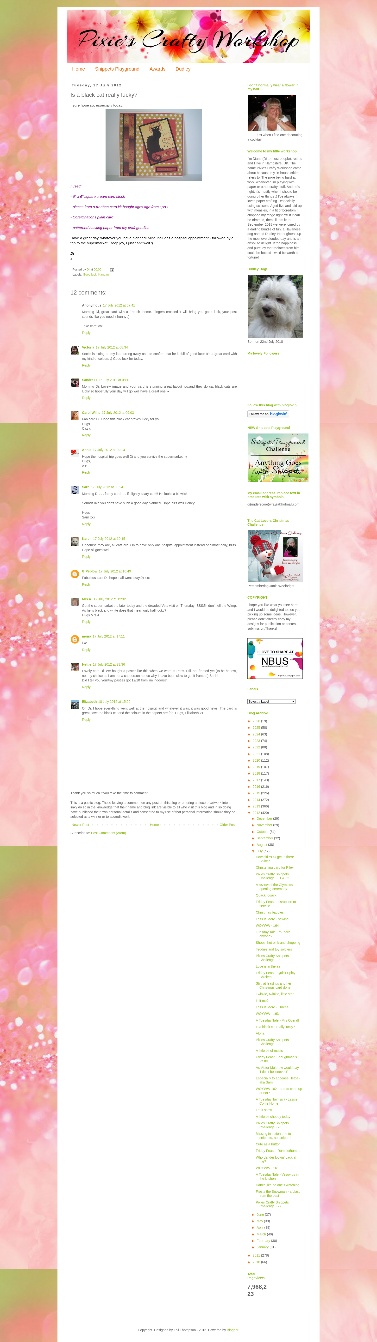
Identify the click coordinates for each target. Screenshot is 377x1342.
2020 (257, 760)
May (260, 1221)
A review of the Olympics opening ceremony (274, 887)
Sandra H (89, 380)
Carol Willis (91, 413)
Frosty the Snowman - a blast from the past (278, 1194)
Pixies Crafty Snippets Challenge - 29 (272, 1042)
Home (78, 69)
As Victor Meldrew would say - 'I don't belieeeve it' (278, 1070)
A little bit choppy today (273, 1117)
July (260, 851)
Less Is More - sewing (272, 919)
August (262, 845)
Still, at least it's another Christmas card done (273, 985)
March (262, 1234)
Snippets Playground (117, 69)
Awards (157, 69)
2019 (257, 767)
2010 (257, 1262)
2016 (257, 786)
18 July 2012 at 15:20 (114, 702)
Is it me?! (263, 1001)
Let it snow (264, 1110)
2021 (257, 754)
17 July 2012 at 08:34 (112, 347)
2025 (257, 727)
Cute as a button (268, 1144)
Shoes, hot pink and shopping (278, 943)
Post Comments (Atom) (108, 833)
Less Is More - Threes (272, 1007)
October (263, 832)
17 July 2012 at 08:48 (114, 380)
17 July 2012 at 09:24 (107, 487)
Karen (87, 539)
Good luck (90, 274)
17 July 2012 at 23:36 (109, 664)
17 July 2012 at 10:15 (109, 539)
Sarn (85, 487)
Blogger (232, 1330)
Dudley (183, 69)
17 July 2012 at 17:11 (109, 636)
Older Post (228, 825)
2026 (257, 721)
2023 (257, 741)
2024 (257, 734)
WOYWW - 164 (267, 925)
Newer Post (80, 825)
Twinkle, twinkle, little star (275, 994)
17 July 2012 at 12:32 (110, 599)
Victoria (88, 347)
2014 (257, 800)
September (265, 838)
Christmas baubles (270, 912)
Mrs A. (87, 599)
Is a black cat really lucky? (275, 1027)
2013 (257, 806)
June (261, 1214)
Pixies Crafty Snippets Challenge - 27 (272, 1204)
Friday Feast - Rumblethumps (278, 1151)
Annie (86, 450)
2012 (257, 813)
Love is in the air (268, 966)
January (263, 1247)
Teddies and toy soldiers (274, 949)
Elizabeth (89, 702)
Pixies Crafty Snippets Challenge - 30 (272, 958)
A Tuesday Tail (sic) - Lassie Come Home (276, 1101)
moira (86, 636)
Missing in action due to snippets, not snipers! (273, 1136)
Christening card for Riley (275, 867)
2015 (257, 793)
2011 (257, 1255)
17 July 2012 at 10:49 (115, 571)
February (264, 1241)
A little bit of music (269, 1051)
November (265, 825)
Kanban (103, 274)
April (260, 1227)
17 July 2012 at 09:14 (109, 450)
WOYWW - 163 (267, 1014)
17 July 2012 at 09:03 (118, 413)
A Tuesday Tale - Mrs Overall (277, 1020)
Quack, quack (266, 895)
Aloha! (260, 1033)
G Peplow (89, 571)
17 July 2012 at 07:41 (119, 305)
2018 (257, 773)
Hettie (86, 664)
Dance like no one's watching (277, 1185)
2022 (257, 747)
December (265, 818)
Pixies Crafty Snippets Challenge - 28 (272, 1125)
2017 (257, 780)
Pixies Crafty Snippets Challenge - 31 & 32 (272, 876)
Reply (86, 333)
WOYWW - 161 (267, 1168)
